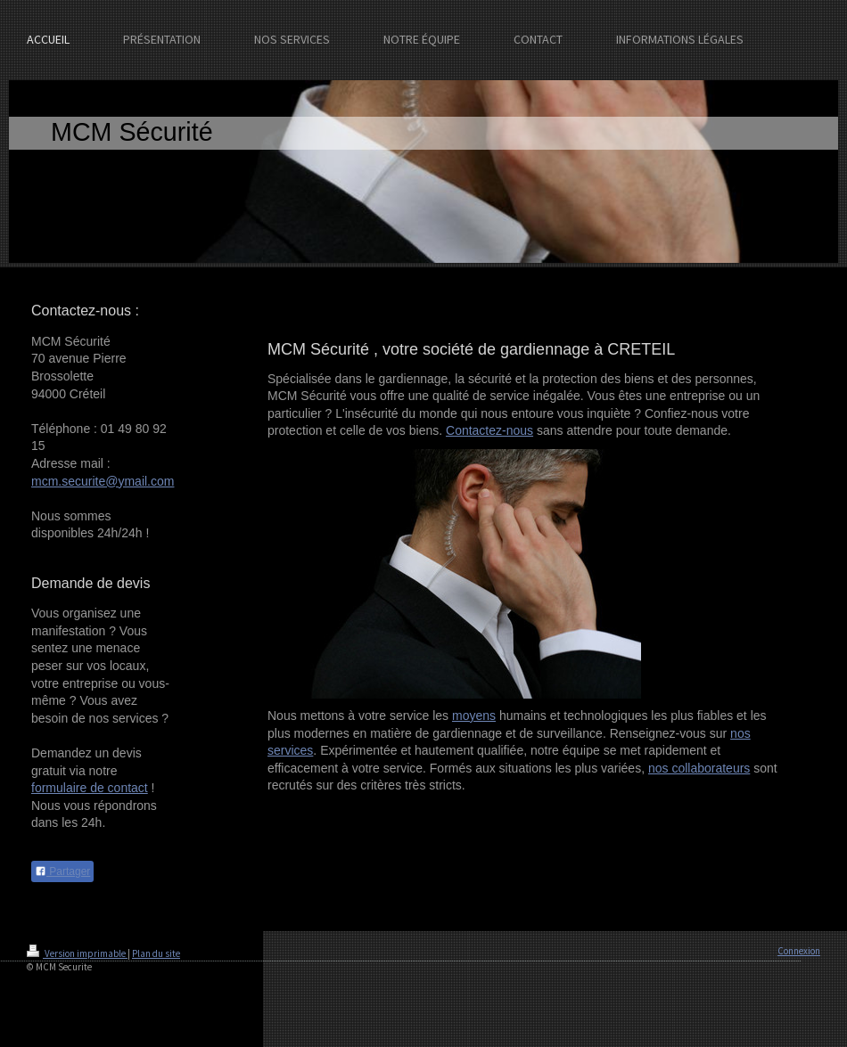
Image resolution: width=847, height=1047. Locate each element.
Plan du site (156, 953)
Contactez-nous (489, 430)
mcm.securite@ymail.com (102, 481)
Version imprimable (77, 953)
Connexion (798, 951)
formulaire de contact (89, 788)
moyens (474, 715)
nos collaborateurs (699, 768)
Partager (62, 871)
